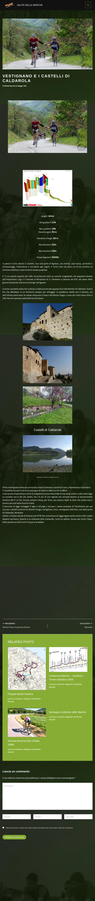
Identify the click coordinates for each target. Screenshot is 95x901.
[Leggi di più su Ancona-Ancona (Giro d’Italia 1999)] (27, 722)
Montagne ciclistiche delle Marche (67, 712)
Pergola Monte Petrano (20, 694)
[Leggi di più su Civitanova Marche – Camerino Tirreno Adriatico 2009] (68, 659)
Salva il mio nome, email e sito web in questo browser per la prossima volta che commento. (39, 828)
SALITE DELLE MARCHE (30, 5)
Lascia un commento (15, 699)
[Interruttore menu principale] (88, 5)
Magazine (27, 699)
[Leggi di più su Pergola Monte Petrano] (27, 668)
